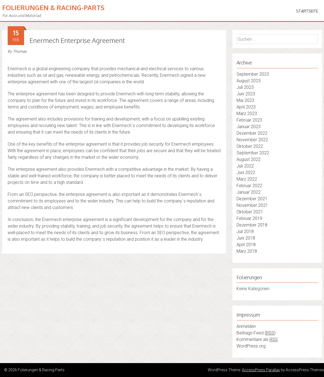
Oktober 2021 (250, 211)
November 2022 (252, 139)
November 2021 (252, 205)
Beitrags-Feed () (256, 333)
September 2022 (253, 152)
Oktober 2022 (250, 146)
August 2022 (249, 159)
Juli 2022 (245, 166)
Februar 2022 (249, 185)
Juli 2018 (245, 231)
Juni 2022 (246, 172)
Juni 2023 (246, 93)
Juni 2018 (246, 238)
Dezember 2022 (252, 133)
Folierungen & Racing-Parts (53, 7)
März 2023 (247, 113)
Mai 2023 (245, 100)
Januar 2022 (249, 192)
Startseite (307, 11)
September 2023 (253, 74)
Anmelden (246, 326)
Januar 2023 (249, 126)
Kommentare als (257, 339)
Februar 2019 (249, 218)
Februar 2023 (249, 120)
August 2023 (249, 80)
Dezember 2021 (252, 198)
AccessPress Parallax (261, 370)
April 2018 (246, 244)
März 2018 (247, 251)
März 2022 (247, 179)
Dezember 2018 (252, 225)
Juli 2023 (245, 87)
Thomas (20, 51)
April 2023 (246, 107)
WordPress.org (251, 346)
